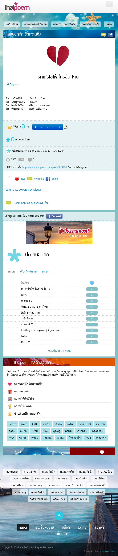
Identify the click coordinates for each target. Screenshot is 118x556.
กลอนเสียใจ (85, 471)
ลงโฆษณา (61, 534)
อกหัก (24, 424)
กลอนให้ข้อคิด (19, 406)
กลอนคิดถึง (48, 471)
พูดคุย (82, 527)
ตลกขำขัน (97, 431)
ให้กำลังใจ (75, 437)
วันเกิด (23, 431)
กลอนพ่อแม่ (53, 485)
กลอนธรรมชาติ (78, 499)
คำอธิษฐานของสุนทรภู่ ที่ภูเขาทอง (40, 330)
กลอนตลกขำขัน (97, 485)
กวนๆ (11, 437)
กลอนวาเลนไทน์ (21, 478)
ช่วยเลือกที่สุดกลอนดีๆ (24, 414)
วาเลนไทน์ (85, 424)
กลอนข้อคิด (37, 492)
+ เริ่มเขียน (12, 24)
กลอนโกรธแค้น (74, 485)
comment (39, 178)
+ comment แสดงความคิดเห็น (30, 202)
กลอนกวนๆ (20, 492)
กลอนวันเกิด (80, 478)
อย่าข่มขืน (26, 300)
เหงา (88, 437)
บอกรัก (12, 424)
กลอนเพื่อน (17, 485)
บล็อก (109, 24)
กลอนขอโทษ (105, 471)
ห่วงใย (46, 424)
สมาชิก (99, 527)
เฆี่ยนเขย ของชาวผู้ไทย (34, 306)
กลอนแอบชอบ (76, 492)
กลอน (11, 271)
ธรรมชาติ (101, 437)
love (23, 178)
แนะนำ (18, 451)
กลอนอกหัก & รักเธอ (35, 24)
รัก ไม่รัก (25, 342)
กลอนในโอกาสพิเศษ (64, 24)
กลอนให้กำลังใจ (90, 24)
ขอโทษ (71, 424)
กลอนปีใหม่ (99, 478)
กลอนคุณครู (35, 485)
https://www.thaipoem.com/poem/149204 (44, 167)
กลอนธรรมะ (56, 492)
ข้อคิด (22, 437)
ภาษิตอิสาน (27, 318)
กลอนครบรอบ (42, 478)
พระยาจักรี (26, 324)
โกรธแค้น (81, 431)
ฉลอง (12, 431)
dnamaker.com (107, 551)
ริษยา (23, 295)
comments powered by (24, 189)
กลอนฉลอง (62, 478)
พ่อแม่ (68, 431)
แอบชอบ (47, 437)
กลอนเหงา (59, 499)
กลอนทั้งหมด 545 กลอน (59, 351)
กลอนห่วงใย (67, 471)
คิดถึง (23, 336)
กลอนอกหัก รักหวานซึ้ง (23, 34)
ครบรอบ (100, 424)
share (55, 178)
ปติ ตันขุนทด (12, 84)
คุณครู (56, 431)
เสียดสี (60, 437)
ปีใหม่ (34, 431)
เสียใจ (58, 424)
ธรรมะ (34, 437)
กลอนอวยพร (18, 391)
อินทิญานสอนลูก (30, 312)
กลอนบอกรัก (11, 471)
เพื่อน (45, 431)
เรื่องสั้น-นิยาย (28, 271)
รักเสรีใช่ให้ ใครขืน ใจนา (35, 289)
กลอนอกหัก (30, 471)
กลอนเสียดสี (97, 492)
